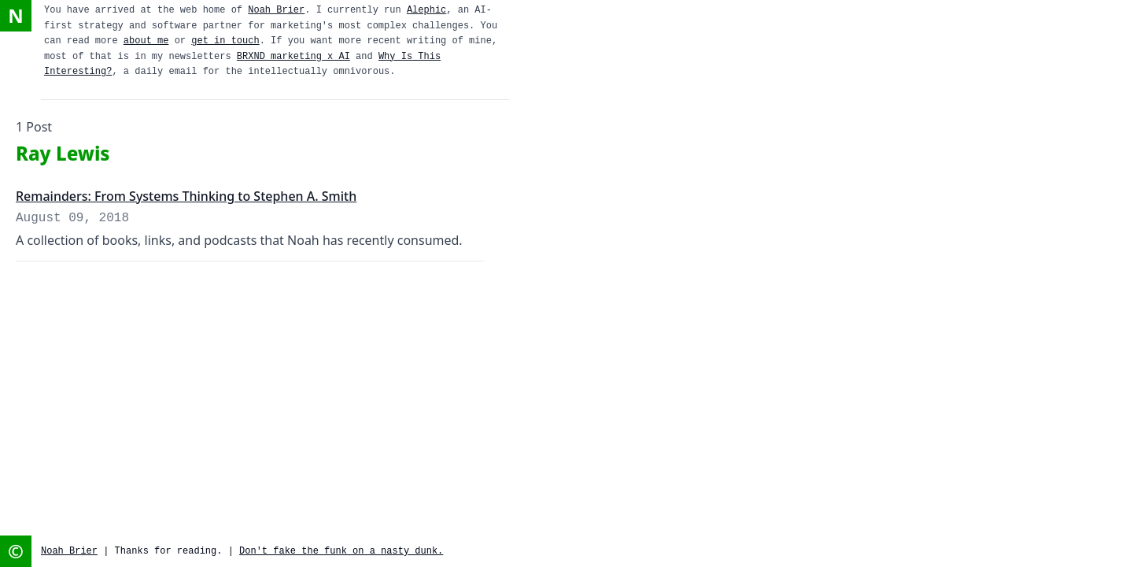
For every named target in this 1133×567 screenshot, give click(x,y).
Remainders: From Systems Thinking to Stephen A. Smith (186, 196)
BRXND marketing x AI (293, 56)
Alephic (426, 10)
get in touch (225, 40)
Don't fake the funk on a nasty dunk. (341, 551)
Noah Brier (276, 10)
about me (146, 40)
